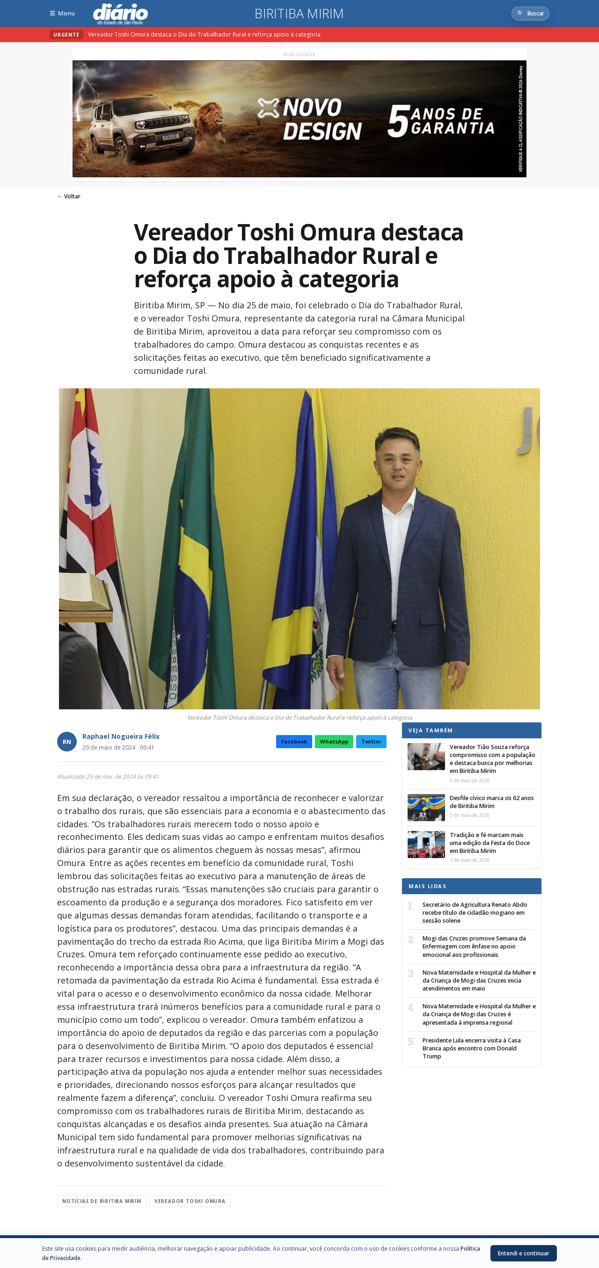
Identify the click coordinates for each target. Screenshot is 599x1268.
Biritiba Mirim (299, 14)
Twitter (371, 741)
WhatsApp (334, 741)
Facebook (294, 741)
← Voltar (68, 196)
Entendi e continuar (523, 1253)
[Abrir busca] (530, 14)
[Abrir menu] (62, 13)
